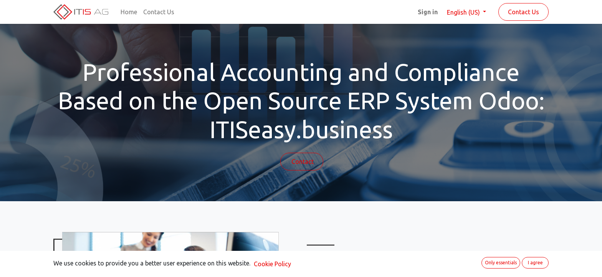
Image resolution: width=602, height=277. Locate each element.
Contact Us (523, 11)
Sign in (428, 11)
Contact (302, 161)
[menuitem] (128, 12)
